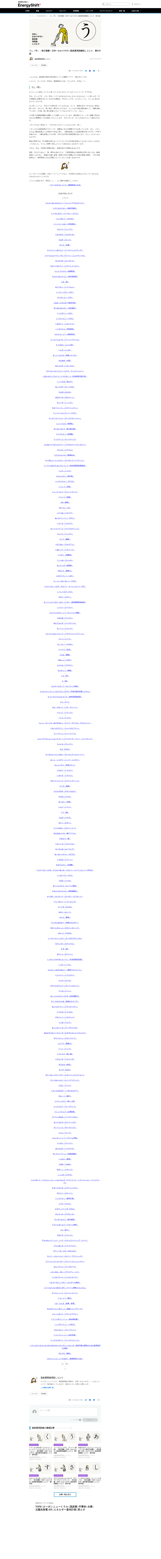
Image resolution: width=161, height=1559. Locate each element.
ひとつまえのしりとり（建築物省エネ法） (66, 185)
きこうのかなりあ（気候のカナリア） (65, 1001)
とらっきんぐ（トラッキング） (65, 902)
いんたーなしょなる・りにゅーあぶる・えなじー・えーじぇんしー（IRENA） (65, 870)
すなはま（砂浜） (65, 1065)
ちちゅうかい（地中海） (65, 476)
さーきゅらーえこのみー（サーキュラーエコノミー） (65, 754)
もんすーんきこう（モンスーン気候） (65, 686)
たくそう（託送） (65, 650)
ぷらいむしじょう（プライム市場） (65, 1138)
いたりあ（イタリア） (65, 513)
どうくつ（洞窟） (65, 497)
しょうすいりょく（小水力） (65, 1324)
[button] (34, 65)
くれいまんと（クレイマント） (65, 1330)
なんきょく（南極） (65, 670)
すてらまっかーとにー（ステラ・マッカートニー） (65, 371)
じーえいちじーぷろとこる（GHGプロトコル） (65, 938)
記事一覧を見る (65, 1494)
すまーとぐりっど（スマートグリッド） (65, 781)
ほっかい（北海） (65, 802)
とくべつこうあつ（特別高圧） (65, 224)
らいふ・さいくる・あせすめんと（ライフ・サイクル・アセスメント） (65, 723)
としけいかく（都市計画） (65, 1198)
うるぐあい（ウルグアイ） (65, 544)
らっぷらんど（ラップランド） (65, 1106)
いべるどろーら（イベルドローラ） (65, 1277)
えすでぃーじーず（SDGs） (65, 1209)
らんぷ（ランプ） (65, 1133)
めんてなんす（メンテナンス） (65, 623)
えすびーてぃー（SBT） (65, 576)
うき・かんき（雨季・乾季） (65, 1304)
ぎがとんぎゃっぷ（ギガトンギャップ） (65, 928)
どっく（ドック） (65, 1049)
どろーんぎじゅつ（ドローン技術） (65, 1225)
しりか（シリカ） (65, 965)
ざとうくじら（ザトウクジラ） (65, 1128)
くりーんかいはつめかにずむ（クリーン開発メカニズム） (65, 1288)
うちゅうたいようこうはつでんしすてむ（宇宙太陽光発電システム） (65, 691)
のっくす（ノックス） (65, 403)
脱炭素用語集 (41, 16)
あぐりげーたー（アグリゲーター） (65, 1007)
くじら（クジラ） (65, 718)
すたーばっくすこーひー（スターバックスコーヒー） (65, 1075)
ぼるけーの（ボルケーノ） (65, 397)
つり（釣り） (65, 1230)
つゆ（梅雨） (65, 502)
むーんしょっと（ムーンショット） (65, 1293)
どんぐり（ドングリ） (65, 534)
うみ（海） (65, 282)
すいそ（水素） (65, 245)
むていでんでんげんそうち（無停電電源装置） (65, 697)
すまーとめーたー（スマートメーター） (65, 266)
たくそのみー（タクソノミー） (65, 828)
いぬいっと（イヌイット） (65, 550)
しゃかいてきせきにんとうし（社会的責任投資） (65, 959)
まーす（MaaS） (65, 1070)
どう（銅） (65, 812)
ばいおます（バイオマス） (65, 1149)
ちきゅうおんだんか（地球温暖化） (65, 891)
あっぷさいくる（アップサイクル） (65, 1028)
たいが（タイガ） (65, 980)
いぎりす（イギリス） (65, 776)
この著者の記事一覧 (47, 1387)
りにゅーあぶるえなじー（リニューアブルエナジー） (65, 203)
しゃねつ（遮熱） (65, 1159)
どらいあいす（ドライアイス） (65, 1246)
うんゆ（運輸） (65, 655)
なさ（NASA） (65, 749)
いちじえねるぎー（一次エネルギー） (65, 1091)
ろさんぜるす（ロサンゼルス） (65, 791)
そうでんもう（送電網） (65, 434)
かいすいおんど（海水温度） (65, 1219)
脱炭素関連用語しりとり (39, 58)
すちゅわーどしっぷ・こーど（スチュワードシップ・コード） (65, 1240)
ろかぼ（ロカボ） (65, 392)
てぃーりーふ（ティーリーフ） (65, 734)
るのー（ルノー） (65, 912)
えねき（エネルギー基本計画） (65, 303)
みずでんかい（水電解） (65, 865)
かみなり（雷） (65, 839)
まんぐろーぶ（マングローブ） (65, 1267)
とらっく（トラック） (65, 713)
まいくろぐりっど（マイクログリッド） (65, 529)
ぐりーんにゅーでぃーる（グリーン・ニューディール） (65, 256)
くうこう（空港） (65, 487)
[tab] (27, 11)
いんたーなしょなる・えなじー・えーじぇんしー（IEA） (65, 586)
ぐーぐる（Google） (65, 907)
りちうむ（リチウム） (65, 450)
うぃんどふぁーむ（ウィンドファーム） (65, 340)
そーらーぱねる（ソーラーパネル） (65, 1117)
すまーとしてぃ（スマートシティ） (65, 408)
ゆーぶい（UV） (65, 508)
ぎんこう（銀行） (65, 1096)
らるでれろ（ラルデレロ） (65, 235)
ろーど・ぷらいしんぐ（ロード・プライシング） (65, 1256)
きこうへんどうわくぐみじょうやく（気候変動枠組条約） (65, 602)
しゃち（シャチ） (65, 471)
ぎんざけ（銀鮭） (65, 1353)
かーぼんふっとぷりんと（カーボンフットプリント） (65, 460)
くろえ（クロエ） (65, 1204)
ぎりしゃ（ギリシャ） (65, 954)
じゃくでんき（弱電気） (65, 424)
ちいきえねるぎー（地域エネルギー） (65, 923)
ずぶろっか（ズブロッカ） (65, 1214)
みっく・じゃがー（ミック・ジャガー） (65, 760)
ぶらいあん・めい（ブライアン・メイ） (65, 1272)
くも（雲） (65, 676)
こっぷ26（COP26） (65, 1175)
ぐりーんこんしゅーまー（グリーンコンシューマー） (65, 1261)
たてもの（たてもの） (65, 1012)
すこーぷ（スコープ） (65, 628)
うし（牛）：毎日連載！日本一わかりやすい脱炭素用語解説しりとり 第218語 (74, 16)
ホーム (31, 16)
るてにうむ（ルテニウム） (65, 944)
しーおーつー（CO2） (65, 875)
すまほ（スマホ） (65, 797)
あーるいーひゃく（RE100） (65, 854)
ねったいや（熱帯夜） (65, 565)
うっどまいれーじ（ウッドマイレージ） (65, 1340)
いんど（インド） (65, 807)
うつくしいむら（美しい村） (65, 1101)
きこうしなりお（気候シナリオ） (65, 355)
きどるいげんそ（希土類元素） (65, 429)
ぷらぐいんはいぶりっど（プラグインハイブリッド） (65, 634)
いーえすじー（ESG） (65, 313)
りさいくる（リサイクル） (65, 844)
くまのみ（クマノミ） (65, 860)
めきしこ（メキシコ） (65, 1169)
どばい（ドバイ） (65, 1085)
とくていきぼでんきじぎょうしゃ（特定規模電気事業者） (65, 466)
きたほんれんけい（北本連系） (65, 308)
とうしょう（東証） (65, 1298)
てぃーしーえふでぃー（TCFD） (65, 413)
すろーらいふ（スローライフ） (65, 1038)
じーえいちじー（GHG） (65, 319)
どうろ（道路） (65, 786)
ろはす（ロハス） (65, 240)
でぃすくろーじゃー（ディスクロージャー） (65, 418)
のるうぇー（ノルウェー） (65, 1017)
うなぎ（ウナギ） (65, 818)
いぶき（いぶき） (65, 350)
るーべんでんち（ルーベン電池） (65, 886)
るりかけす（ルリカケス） (65, 261)
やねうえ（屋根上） (65, 571)
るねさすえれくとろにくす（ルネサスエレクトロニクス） (65, 1033)
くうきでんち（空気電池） (65, 329)
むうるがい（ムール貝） (65, 345)
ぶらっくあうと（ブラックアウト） (65, 1314)
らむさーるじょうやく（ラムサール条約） (65, 1282)
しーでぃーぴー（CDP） (65, 292)
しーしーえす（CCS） (65, 592)
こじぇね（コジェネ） (65, 560)
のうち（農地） (65, 917)
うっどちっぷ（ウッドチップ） (65, 439)
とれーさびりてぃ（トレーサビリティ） (65, 728)
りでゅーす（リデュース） (65, 1059)
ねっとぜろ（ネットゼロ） (65, 387)
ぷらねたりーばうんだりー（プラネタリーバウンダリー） (65, 445)
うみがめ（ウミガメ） (65, 618)
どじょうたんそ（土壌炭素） (65, 1112)
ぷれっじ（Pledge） (65, 933)
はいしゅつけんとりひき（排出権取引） (65, 996)
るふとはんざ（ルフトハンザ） (65, 1122)
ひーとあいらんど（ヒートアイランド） (65, 1080)
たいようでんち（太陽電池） (65, 271)
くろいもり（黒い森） (65, 1054)
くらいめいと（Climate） (65, 219)
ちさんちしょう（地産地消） (65, 334)
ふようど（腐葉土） (65, 1043)
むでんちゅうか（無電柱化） (65, 455)
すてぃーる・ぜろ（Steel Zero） (65, 1251)
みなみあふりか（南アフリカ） (65, 833)
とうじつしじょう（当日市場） (65, 1335)
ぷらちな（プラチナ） (65, 665)
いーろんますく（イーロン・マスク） (65, 213)
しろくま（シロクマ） (65, 523)
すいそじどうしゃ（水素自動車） (65, 1154)
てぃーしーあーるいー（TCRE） (65, 581)
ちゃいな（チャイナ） (65, 744)
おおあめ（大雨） (65, 361)
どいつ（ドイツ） (65, 639)
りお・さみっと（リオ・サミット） (65, 707)
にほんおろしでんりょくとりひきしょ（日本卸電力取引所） (65, 376)
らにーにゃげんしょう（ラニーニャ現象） (65, 613)
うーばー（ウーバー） (65, 1143)
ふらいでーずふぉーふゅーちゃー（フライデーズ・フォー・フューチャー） (65, 739)
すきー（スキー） (65, 597)
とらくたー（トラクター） (65, 975)
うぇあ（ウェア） (65, 1022)
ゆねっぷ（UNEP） (65, 660)
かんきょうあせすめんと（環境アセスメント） (65, 970)
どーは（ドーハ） (65, 991)
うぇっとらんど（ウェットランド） (65, 492)
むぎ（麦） (65, 949)
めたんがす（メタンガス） (65, 366)
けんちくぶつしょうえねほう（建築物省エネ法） (65, 1359)
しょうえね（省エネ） (65, 382)
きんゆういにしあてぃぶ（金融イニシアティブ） (65, 1309)
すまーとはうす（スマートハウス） (65, 1188)
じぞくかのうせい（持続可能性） (65, 208)
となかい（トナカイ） (65, 770)
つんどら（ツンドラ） (65, 229)
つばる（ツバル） (65, 881)
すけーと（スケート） (65, 1193)
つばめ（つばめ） (65, 1164)
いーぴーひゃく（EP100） (65, 481)
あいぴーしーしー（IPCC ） (65, 518)
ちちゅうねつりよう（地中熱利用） (65, 276)
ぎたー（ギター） (65, 823)
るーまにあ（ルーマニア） (65, 849)
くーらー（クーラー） (65, 607)
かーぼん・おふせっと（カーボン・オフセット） (65, 896)
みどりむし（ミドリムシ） (65, 287)
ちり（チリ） (65, 702)
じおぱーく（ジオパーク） (65, 324)
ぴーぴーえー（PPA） (65, 298)
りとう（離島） (65, 539)
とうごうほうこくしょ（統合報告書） (65, 1319)
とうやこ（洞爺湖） (65, 555)
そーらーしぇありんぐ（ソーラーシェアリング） (65, 250)
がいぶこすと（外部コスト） (65, 765)
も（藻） (65, 681)
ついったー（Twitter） (65, 644)
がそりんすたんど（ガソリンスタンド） (65, 986)
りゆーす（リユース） (65, 1235)
